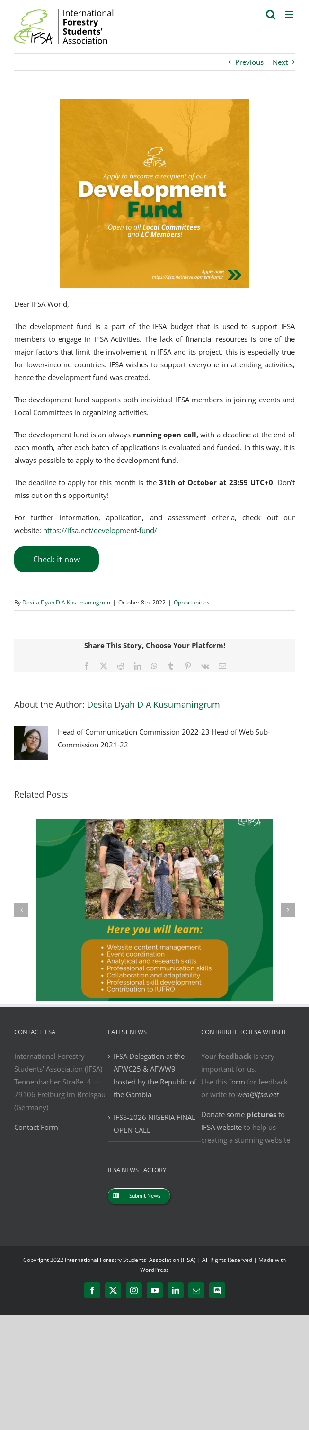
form (237, 1081)
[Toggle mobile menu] (290, 14)
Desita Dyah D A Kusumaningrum (66, 602)
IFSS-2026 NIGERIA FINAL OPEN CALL (154, 1123)
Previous (249, 62)
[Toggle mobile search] (270, 14)
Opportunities (192, 602)
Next (280, 62)
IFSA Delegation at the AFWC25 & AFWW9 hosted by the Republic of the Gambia (155, 1075)
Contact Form (36, 1127)
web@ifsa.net (258, 1094)
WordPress (154, 1270)
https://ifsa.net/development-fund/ (100, 530)
